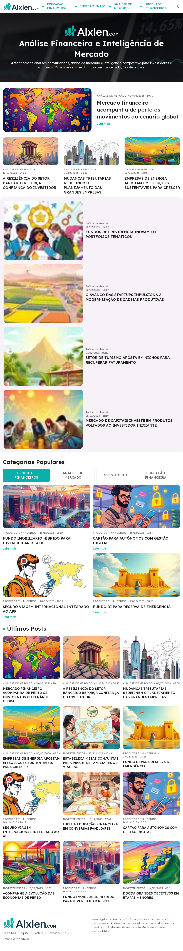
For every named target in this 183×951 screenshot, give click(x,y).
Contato (38, 933)
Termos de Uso (57, 933)
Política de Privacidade (16, 938)
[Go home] (21, 6)
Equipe (25, 933)
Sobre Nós (10, 933)
